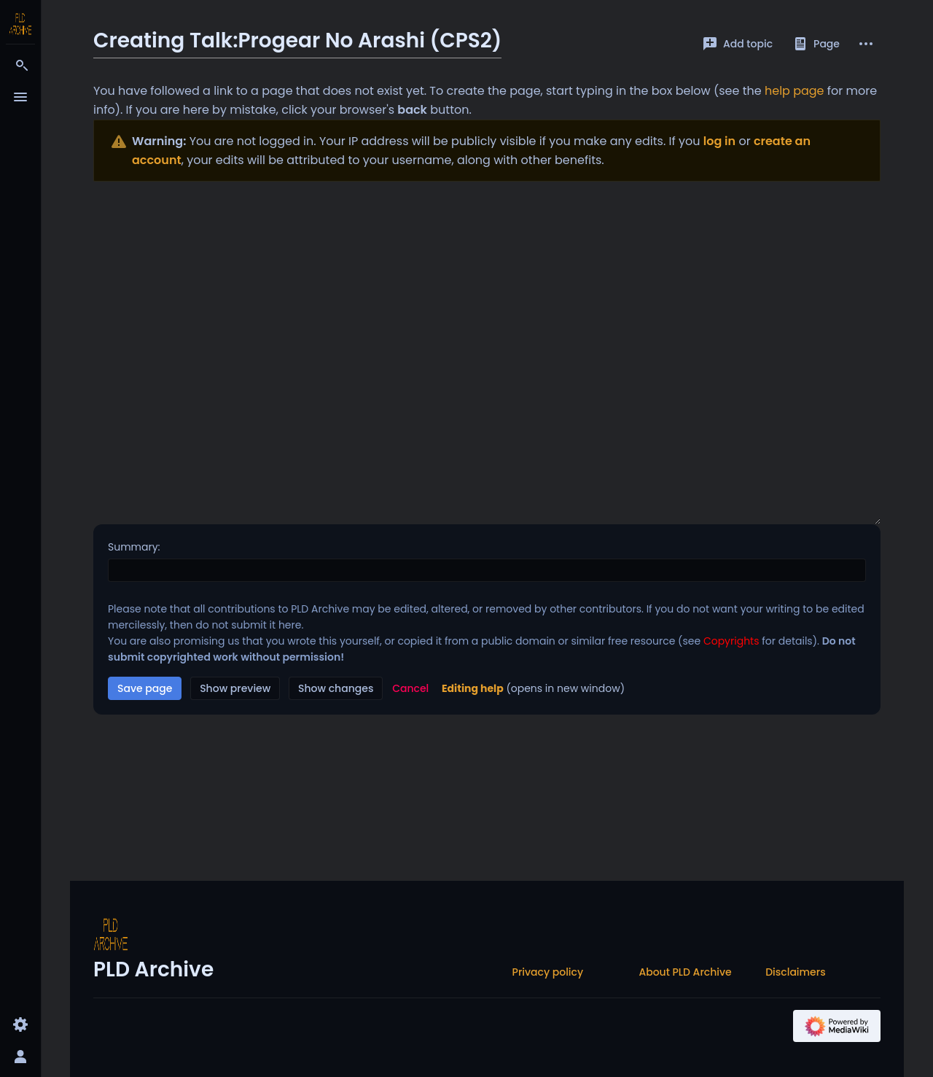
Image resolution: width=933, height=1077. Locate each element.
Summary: (134, 547)
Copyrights (731, 641)
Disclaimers (795, 972)
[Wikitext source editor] (487, 353)
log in (719, 141)
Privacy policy (548, 972)
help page (794, 90)
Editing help (473, 688)
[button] (410, 688)
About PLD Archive (685, 972)
